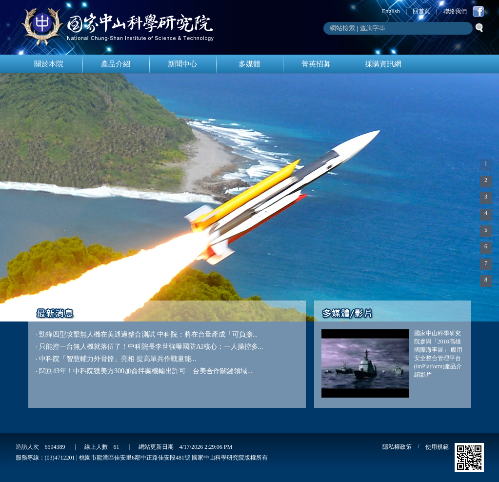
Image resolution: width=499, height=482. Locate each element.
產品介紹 (115, 64)
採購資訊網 (383, 64)
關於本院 (48, 64)
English (391, 11)
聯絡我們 (455, 11)
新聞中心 (182, 64)
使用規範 (437, 446)
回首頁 (421, 11)
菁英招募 (316, 64)
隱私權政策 (397, 446)
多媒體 (249, 64)
